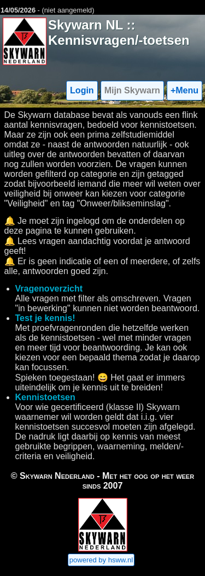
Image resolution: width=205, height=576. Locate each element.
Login (82, 90)
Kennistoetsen (45, 397)
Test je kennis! (45, 318)
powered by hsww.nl (101, 560)
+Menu (184, 90)
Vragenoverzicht (49, 288)
